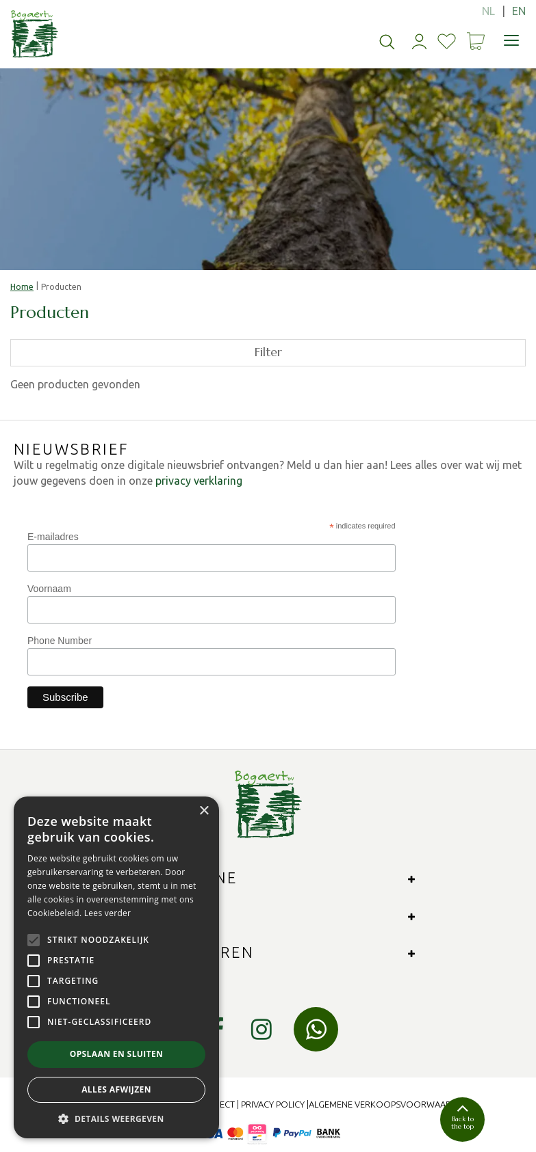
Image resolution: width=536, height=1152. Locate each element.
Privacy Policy (273, 1104)
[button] (116, 1118)
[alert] (116, 967)
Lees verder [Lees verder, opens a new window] (107, 913)
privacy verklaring (198, 480)
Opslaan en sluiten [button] (117, 1054)
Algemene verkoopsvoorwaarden (388, 1104)
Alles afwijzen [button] (116, 1089)
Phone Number (59, 640)
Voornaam (49, 588)
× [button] (204, 811)
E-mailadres (53, 536)
